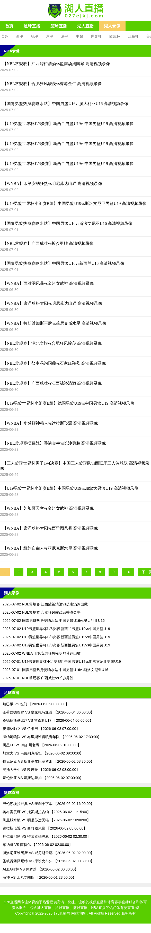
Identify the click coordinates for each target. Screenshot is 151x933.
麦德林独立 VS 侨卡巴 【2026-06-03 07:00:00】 (41, 729)
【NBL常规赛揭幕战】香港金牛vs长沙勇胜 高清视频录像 (54, 443)
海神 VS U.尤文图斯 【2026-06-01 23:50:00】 (39, 877)
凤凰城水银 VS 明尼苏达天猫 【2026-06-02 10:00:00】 (47, 820)
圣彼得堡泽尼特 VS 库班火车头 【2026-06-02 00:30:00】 (48, 861)
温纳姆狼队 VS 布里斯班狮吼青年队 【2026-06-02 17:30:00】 (52, 737)
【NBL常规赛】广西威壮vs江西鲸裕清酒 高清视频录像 (52, 383)
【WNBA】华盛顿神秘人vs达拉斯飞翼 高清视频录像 (50, 423)
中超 (79, 36)
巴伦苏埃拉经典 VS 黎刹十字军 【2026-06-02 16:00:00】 (48, 804)
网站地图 (78, 913)
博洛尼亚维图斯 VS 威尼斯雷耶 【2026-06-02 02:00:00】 (48, 853)
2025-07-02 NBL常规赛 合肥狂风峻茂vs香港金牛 (42, 612)
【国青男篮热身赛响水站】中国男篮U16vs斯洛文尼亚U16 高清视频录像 (67, 223)
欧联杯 (133, 36)
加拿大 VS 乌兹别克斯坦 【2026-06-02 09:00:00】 (43, 753)
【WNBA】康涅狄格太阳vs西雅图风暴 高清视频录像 (50, 528)
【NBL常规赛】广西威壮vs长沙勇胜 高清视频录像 (48, 243)
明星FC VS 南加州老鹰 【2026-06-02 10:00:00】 (42, 745)
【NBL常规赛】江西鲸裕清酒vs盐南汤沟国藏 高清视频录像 (56, 63)
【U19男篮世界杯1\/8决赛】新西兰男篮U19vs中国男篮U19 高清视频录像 (68, 123)
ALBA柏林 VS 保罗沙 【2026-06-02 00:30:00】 (40, 869)
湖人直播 (85, 26)
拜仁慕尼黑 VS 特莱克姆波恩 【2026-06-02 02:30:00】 (47, 836)
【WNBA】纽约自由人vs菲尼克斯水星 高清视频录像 (50, 548)
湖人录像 (112, 26)
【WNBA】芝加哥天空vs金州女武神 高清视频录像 (48, 508)
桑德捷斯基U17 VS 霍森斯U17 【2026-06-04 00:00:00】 (48, 720)
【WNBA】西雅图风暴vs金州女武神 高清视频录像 (48, 283)
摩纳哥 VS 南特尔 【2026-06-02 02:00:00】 (38, 845)
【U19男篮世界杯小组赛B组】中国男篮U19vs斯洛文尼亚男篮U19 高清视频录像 (75, 203)
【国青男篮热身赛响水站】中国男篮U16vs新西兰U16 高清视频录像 (63, 263)
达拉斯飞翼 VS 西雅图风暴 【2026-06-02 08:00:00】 (45, 828)
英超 (4, 36)
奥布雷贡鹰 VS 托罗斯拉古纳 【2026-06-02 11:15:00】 (47, 812)
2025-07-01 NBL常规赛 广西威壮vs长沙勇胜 (38, 678)
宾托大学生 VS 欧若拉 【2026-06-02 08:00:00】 (41, 770)
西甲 (19, 36)
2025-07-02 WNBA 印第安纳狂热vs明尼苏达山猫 (42, 653)
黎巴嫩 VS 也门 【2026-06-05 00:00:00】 (36, 704)
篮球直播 (58, 26)
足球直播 (32, 26)
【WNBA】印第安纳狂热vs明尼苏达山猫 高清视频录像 (52, 183)
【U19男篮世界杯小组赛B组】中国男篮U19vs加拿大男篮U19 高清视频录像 (70, 488)
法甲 (64, 36)
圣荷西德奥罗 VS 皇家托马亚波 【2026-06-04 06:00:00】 (48, 712)
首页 (9, 26)
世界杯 (96, 36)
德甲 (34, 36)
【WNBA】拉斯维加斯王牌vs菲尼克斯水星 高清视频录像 (54, 323)
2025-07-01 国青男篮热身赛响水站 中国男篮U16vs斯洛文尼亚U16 (55, 670)
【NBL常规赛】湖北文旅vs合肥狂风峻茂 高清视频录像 (52, 343)
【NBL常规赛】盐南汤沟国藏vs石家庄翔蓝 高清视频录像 (54, 363)
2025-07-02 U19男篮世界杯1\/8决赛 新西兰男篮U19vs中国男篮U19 (56, 629)
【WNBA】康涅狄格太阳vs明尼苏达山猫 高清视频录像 (52, 303)
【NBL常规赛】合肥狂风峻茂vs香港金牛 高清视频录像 (52, 83)
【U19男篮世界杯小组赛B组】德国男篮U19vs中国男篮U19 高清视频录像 (68, 403)
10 (128, 572)
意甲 (49, 36)
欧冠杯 (114, 36)
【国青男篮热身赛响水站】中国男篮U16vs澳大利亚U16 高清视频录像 (65, 103)
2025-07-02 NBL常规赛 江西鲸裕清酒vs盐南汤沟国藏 (45, 604)
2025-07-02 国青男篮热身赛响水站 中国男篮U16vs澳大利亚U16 (54, 620)
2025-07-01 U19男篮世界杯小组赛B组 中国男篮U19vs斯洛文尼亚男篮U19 (62, 661)
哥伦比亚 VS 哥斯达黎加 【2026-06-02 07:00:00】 (43, 778)
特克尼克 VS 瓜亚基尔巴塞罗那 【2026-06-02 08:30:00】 (48, 761)
